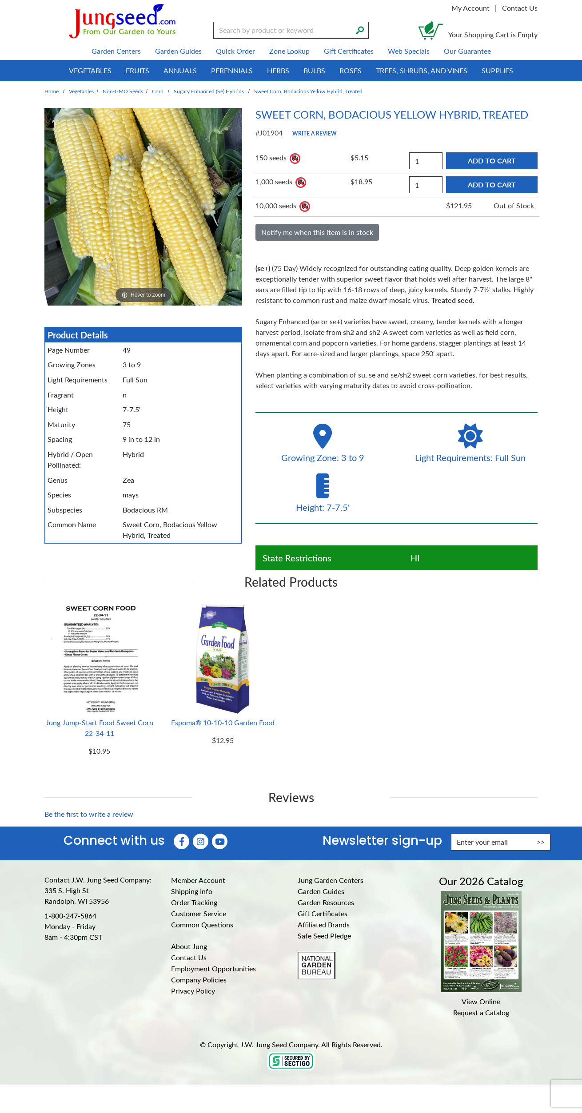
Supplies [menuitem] (497, 70)
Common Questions (202, 924)
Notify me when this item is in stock (317, 232)
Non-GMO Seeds (123, 91)
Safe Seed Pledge (324, 935)
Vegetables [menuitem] (90, 70)
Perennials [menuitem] (232, 70)
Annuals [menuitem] (180, 70)
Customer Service (198, 913)
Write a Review (314, 133)
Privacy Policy (193, 990)
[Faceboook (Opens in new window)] (181, 841)
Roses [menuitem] (350, 70)
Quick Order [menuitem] (235, 51)
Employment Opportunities (213, 968)
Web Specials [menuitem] (409, 51)
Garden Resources (326, 902)
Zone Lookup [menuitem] (289, 51)
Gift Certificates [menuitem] (349, 51)
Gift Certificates (322, 913)
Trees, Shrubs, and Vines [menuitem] (421, 70)
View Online (481, 1001)
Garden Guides (321, 891)
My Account (470, 7)
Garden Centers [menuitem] (116, 51)
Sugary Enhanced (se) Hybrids (209, 91)
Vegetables (81, 91)
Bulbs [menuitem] (314, 70)
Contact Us (520, 7)
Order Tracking (194, 902)
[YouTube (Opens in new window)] (219, 841)
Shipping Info (191, 891)
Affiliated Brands (324, 924)
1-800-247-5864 (70, 915)
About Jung (189, 946)
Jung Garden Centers (330, 880)
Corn (157, 91)
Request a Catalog (481, 1012)
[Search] (360, 29)
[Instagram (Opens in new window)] (200, 841)
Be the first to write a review (88, 814)
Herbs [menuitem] (278, 70)
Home (51, 91)
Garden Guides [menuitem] (178, 51)
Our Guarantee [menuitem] (467, 51)
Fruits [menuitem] (137, 70)
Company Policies (199, 979)
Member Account (198, 880)
